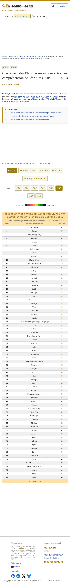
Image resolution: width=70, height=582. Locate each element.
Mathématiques (28, 170)
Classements (22, 16)
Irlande (55, 96)
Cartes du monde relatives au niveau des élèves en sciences (29, 120)
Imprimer (14, 67)
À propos (17, 563)
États (35, 16)
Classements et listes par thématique (22, 56)
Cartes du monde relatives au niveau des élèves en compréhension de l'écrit (35, 113)
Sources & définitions (51, 558)
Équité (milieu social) (35, 178)
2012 (51, 188)
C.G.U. (46, 551)
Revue (43, 16)
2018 (31, 196)
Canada (27, 96)
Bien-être (57, 170)
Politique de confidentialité (53, 554)
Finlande (46, 96)
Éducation (40, 56)
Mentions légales (50, 547)
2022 (39, 196)
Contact (17, 567)
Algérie (49, 99)
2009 (43, 188)
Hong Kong (35, 96)
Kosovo (35, 99)
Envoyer (5, 67)
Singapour (18, 96)
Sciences (44, 170)
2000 (18, 188)
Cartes (9, 16)
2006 (35, 188)
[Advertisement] (35, 38)
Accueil (4, 56)
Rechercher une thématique (53, 561)
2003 (27, 188)
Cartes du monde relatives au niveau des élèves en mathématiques (32, 116)
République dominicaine (20, 102)
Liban (43, 99)
